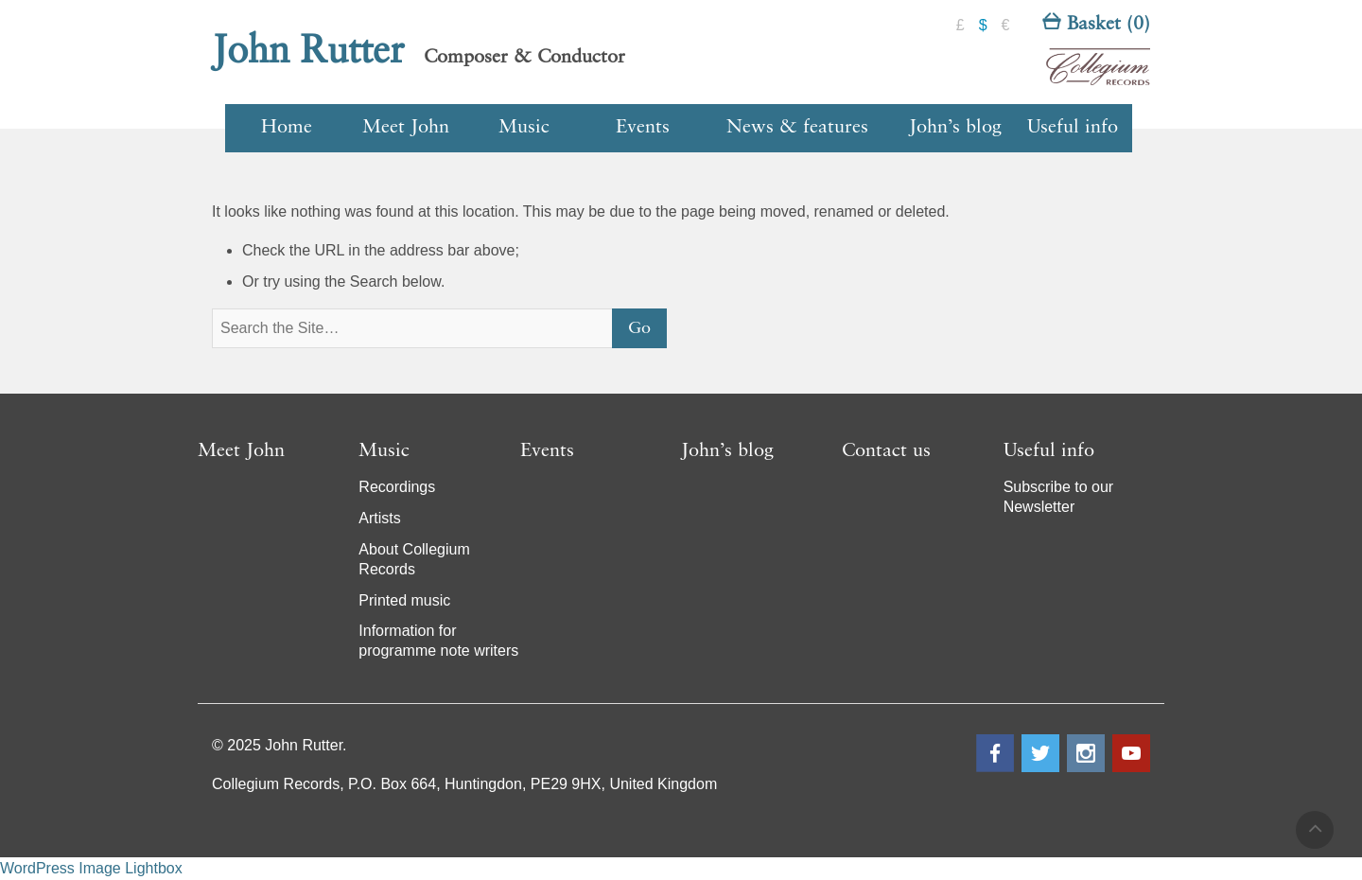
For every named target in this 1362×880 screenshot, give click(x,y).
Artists (379, 518)
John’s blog (955, 127)
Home (286, 127)
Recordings (396, 487)
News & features (797, 127)
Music (524, 127)
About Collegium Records (413, 559)
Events (643, 127)
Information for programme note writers (438, 641)
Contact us (886, 451)
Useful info (1072, 127)
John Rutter (308, 52)
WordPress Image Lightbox (91, 868)
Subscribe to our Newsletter (1059, 497)
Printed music (404, 600)
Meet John (405, 127)
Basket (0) (1096, 24)
